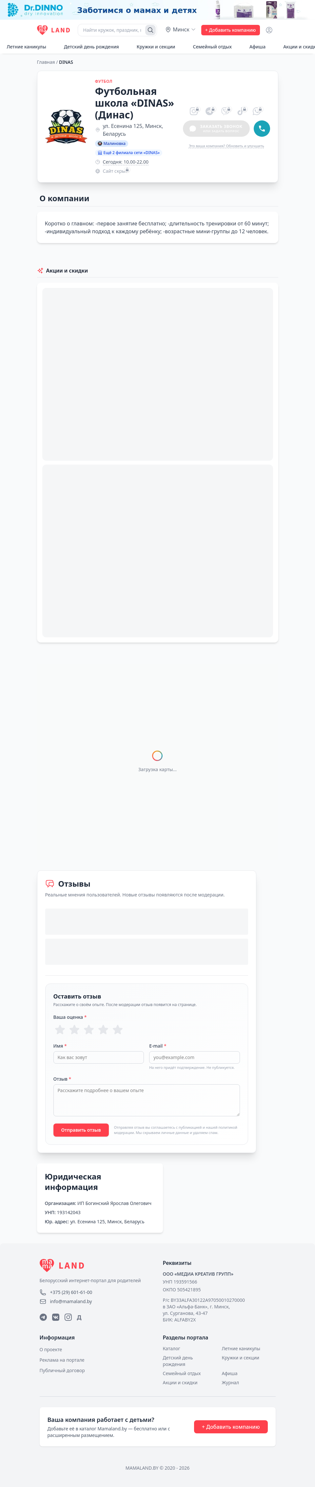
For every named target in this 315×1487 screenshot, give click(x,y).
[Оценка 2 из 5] (74, 1029)
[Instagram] (68, 1317)
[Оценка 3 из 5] (88, 1029)
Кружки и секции (152, 47)
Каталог (171, 1348)
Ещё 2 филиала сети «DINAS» (129, 152)
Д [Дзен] (79, 1317)
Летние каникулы (241, 1348)
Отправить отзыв (81, 1130)
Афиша (254, 47)
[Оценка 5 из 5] (117, 1029)
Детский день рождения (88, 47)
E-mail (157, 1046)
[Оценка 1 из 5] (60, 1029)
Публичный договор (62, 1370)
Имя (60, 1046)
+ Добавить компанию (230, 30)
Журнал (230, 1382)
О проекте (51, 1349)
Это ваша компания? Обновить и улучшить (226, 145)
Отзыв (62, 1079)
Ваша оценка (70, 1017)
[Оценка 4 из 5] (103, 1029)
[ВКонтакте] (55, 1317)
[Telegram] (43, 1317)
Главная (46, 62)
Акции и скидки (180, 1382)
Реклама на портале (62, 1360)
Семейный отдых (208, 47)
